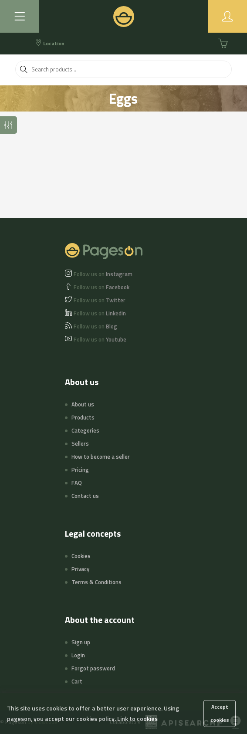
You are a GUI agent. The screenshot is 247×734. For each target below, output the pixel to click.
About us (82, 404)
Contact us (85, 495)
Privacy (80, 569)
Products (83, 417)
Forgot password (93, 668)
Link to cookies (137, 718)
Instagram (103, 274)
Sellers (80, 443)
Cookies (81, 555)
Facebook (101, 287)
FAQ (76, 482)
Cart (76, 681)
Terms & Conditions (96, 582)
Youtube (100, 339)
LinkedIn (100, 313)
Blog (95, 326)
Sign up (80, 642)
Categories (85, 430)
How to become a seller (100, 456)
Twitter (99, 300)
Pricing (80, 469)
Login (78, 655)
